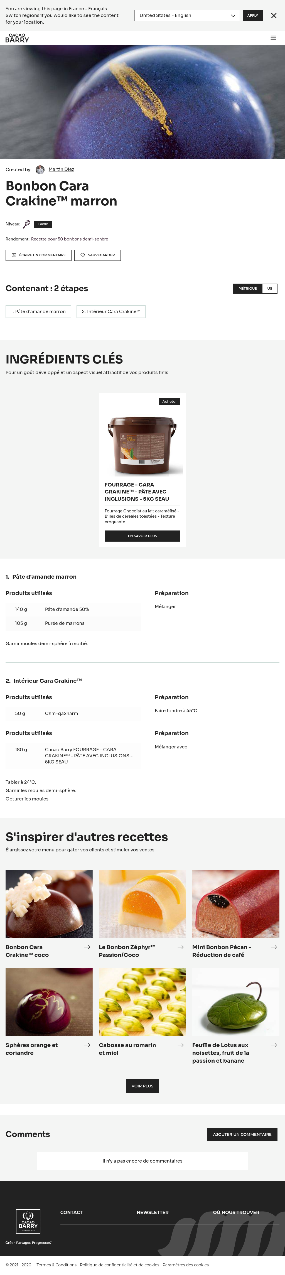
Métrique (248, 288)
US (269, 288)
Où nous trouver (236, 1212)
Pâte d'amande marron (40, 312)
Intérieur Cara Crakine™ (113, 312)
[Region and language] (187, 15)
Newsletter (153, 1212)
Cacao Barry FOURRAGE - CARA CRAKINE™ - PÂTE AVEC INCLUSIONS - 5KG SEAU (89, 756)
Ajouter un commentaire (242, 1134)
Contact (71, 1212)
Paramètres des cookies (186, 1264)
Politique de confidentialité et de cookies (119, 1264)
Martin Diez (61, 169)
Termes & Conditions (57, 1264)
